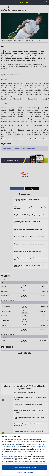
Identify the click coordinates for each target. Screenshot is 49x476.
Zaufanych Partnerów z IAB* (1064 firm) (12, 446)
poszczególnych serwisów (8, 456)
